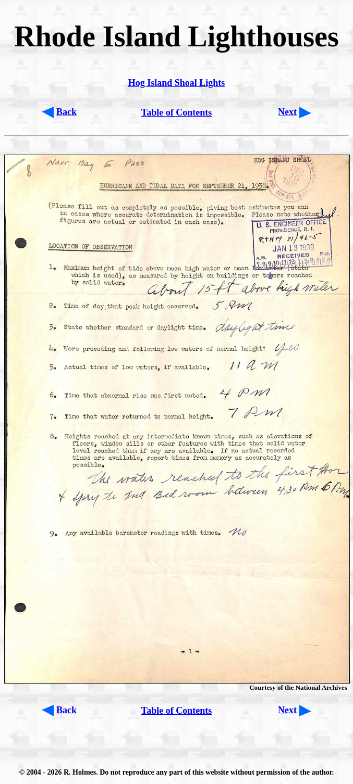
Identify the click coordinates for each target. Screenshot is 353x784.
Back (66, 112)
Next (287, 112)
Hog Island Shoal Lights (176, 83)
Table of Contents (176, 112)
